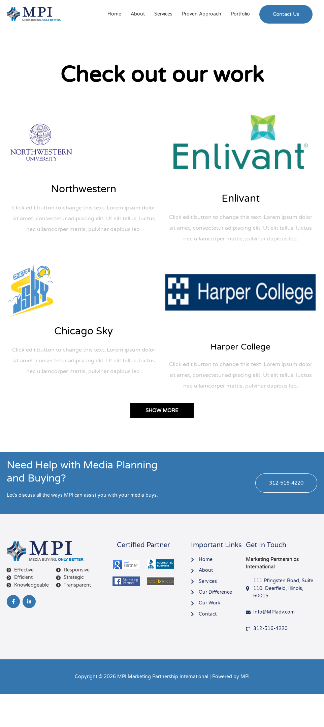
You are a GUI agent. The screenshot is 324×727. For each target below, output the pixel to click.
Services (163, 14)
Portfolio (240, 14)
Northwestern (83, 189)
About (138, 14)
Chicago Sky (83, 331)
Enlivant (241, 198)
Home (114, 14)
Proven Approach (201, 14)
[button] (286, 14)
